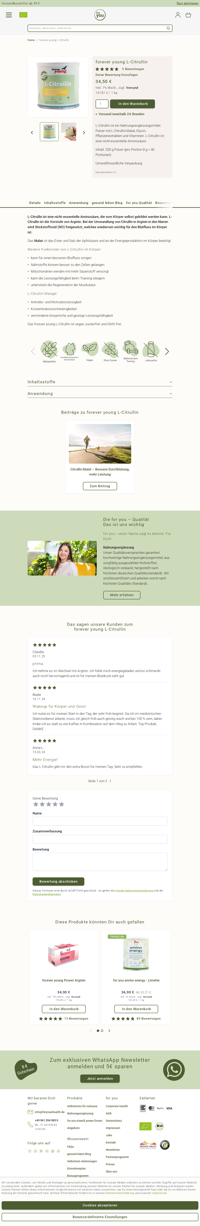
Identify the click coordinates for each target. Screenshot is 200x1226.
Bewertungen (166, 203)
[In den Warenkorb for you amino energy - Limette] (136, 1009)
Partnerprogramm (117, 1157)
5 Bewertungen (133, 69)
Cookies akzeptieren (100, 1205)
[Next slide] (166, 351)
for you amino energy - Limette (136, 980)
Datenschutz (114, 1120)
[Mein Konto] (178, 15)
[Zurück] (32, 132)
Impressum (159, 1193)
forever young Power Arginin (63, 980)
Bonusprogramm (78, 1175)
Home (31, 40)
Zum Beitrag (100, 486)
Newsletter (113, 1149)
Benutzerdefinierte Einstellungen (100, 1217)
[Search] (168, 28)
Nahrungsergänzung (80, 1113)
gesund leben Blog (107, 203)
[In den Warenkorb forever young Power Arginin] (64, 1009)
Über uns (111, 1171)
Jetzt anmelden (100, 1079)
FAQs (70, 1146)
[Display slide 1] (98, 1031)
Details (35, 203)
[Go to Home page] (100, 15)
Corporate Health (117, 1106)
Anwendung (79, 203)
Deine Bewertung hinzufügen (117, 75)
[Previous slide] (33, 351)
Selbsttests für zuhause (82, 1106)
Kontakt (111, 1142)
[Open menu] (9, 15)
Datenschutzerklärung (120, 1193)
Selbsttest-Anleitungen (82, 1161)
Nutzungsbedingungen (47, 894)
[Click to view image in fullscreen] (58, 86)
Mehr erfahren (122, 595)
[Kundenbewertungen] (100, 712)
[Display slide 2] (102, 1031)
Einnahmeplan (76, 1168)
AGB (108, 1113)
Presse (110, 1164)
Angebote (73, 1128)
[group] (132, 72)
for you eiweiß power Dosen (84, 1120)
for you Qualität (139, 203)
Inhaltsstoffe (55, 203)
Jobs (109, 1135)
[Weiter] (83, 132)
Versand (132, 88)
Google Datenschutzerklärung (134, 890)
